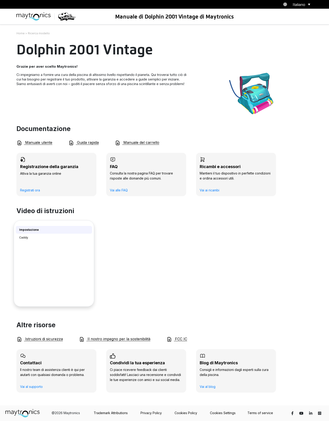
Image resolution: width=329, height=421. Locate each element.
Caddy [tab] (23, 237)
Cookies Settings (223, 413)
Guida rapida (84, 143)
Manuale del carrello (137, 143)
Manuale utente (34, 143)
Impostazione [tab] (29, 229)
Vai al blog (207, 387)
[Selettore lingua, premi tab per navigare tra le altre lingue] (301, 4)
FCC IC (177, 339)
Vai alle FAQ (119, 190)
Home (20, 33)
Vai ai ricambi (209, 190)
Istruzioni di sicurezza (40, 339)
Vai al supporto (31, 387)
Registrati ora (30, 190)
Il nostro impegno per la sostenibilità (114, 339)
